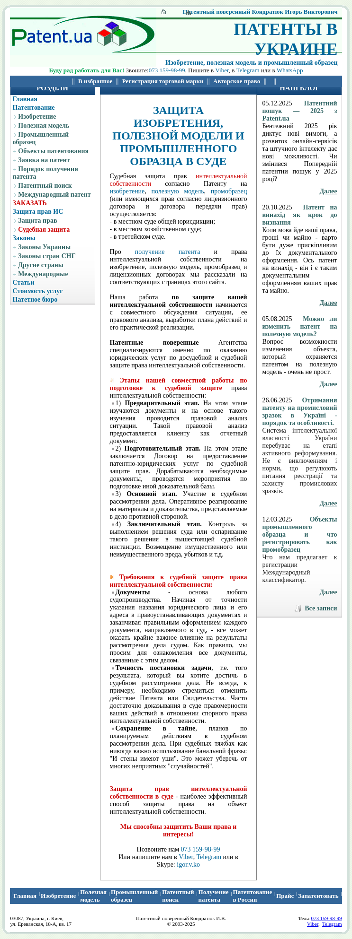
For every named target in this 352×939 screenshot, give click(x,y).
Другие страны (40, 265)
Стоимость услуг (38, 291)
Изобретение (37, 116)
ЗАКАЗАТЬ (30, 203)
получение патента (167, 251)
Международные (43, 274)
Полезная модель (43, 125)
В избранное (95, 81)
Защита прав (37, 220)
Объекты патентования (53, 151)
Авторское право (236, 81)
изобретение (127, 191)
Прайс (285, 895)
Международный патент (54, 194)
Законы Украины (44, 247)
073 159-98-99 (167, 70)
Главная (25, 99)
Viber (221, 70)
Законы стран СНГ (46, 256)
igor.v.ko (188, 864)
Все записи (321, 608)
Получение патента (214, 895)
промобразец (229, 191)
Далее (328, 191)
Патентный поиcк (178, 895)
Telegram (248, 70)
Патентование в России (252, 895)
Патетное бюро (35, 299)
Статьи (24, 282)
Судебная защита (44, 229)
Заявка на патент (44, 160)
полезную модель (178, 191)
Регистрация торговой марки (163, 81)
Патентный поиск (45, 185)
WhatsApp (290, 70)
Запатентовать (318, 895)
